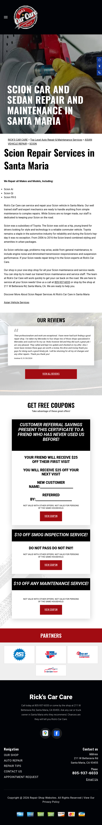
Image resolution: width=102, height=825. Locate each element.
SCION (33, 143)
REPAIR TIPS (12, 766)
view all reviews (50, 373)
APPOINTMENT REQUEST (21, 777)
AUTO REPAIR (13, 760)
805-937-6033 (62, 282)
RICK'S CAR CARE (18, 139)
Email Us (92, 779)
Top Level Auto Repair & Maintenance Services (56, 139)
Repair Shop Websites (43, 797)
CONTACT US (13, 771)
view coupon (51, 516)
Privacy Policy (50, 801)
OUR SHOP (11, 755)
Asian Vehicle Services (16, 302)
